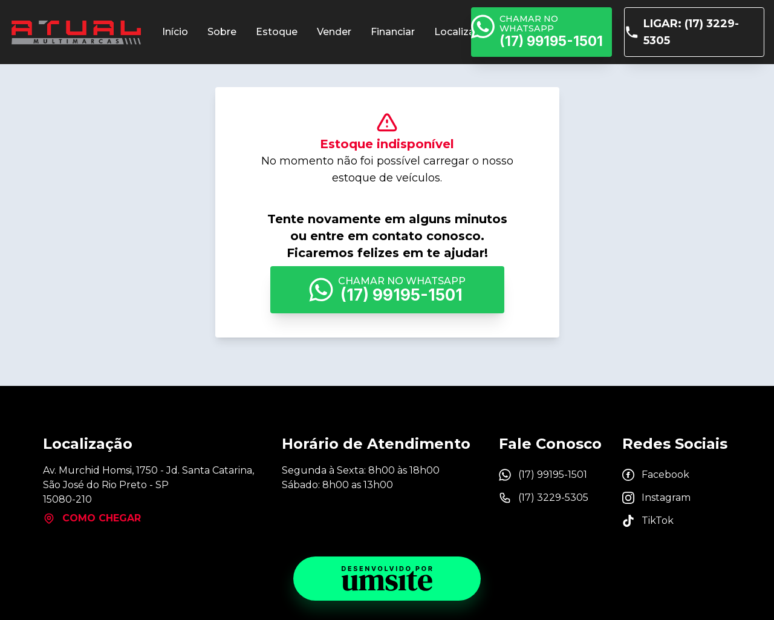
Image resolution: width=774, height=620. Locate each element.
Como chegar (92, 518)
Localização (463, 32)
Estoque (277, 32)
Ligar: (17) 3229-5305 (682, 32)
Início (175, 32)
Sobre (221, 32)
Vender (334, 32)
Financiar (393, 32)
